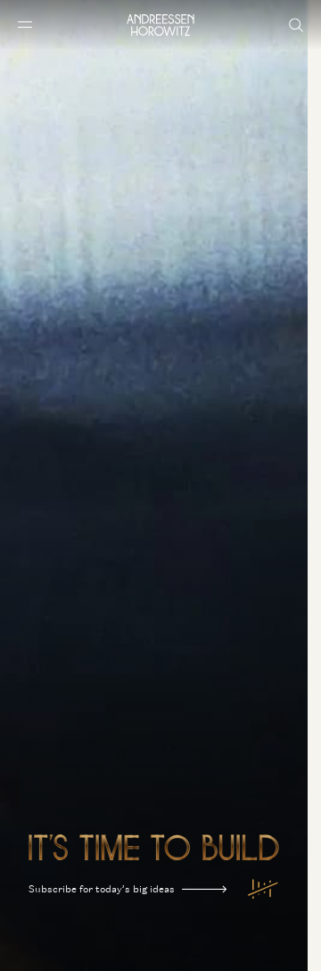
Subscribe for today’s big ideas (127, 889)
